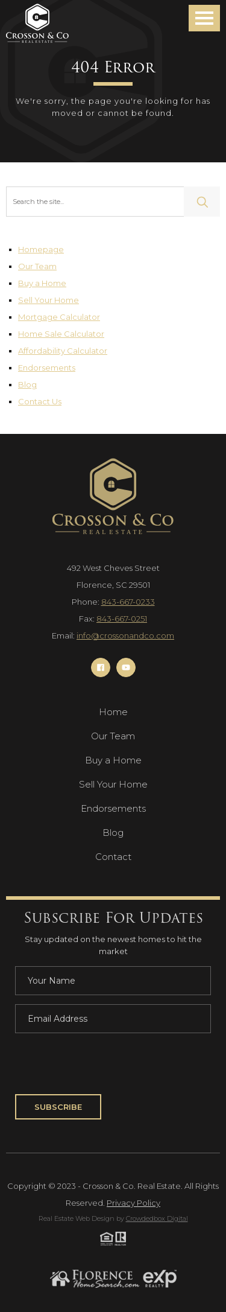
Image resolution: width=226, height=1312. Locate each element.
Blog (27, 384)
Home (113, 712)
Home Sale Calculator (61, 334)
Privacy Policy (133, 1203)
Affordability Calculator (62, 350)
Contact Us (39, 401)
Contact (113, 856)
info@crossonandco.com (125, 635)
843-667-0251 (121, 618)
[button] (204, 18)
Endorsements (46, 367)
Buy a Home (42, 283)
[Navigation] (37, 23)
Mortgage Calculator (59, 317)
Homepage (41, 249)
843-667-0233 (128, 602)
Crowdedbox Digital (157, 1218)
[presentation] (106, 1065)
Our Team (37, 266)
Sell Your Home (48, 300)
